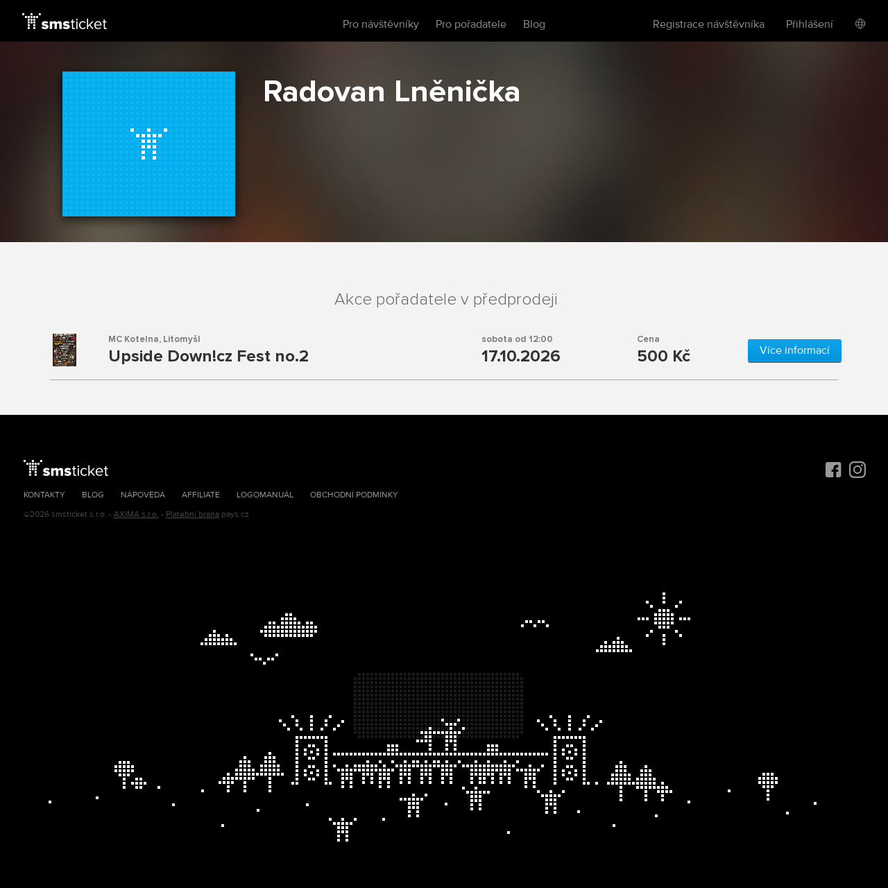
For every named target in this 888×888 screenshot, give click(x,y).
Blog (534, 24)
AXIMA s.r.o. (136, 514)
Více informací (795, 350)
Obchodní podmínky (354, 495)
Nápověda (143, 495)
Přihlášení (809, 24)
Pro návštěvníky (381, 24)
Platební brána (192, 514)
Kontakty (44, 495)
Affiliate (201, 495)
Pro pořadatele (471, 24)
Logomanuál (265, 495)
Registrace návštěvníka (709, 24)
